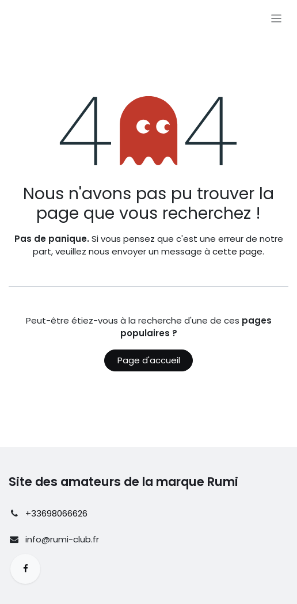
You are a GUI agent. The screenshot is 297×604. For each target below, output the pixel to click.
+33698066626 (56, 513)
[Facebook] (25, 569)
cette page (237, 251)
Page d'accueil (148, 360)
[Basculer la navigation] (276, 18)
